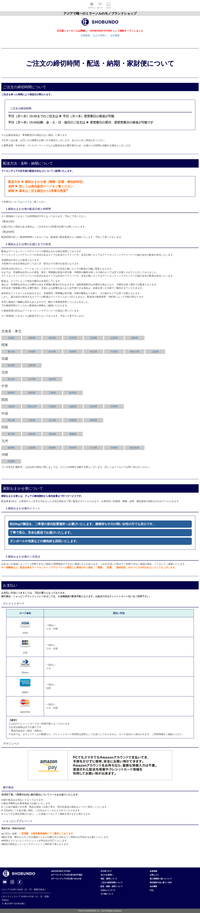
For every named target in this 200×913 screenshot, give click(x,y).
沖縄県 (11, 461)
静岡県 (11, 392)
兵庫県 (114, 406)
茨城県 (31, 351)
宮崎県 (114, 447)
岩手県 (72, 337)
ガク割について (107, 894)
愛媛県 (72, 434)
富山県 (11, 379)
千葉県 (114, 351)
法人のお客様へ (107, 875)
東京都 (11, 351)
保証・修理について (109, 879)
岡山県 (11, 420)
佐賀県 (31, 447)
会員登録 (153, 871)
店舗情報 (85, 35)
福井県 (52, 379)
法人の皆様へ (100, 35)
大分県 (93, 447)
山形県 (114, 337)
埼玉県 (93, 351)
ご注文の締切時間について (112, 882)
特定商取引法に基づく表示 (161, 882)
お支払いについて (108, 890)
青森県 (31, 337)
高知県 (52, 434)
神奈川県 (134, 351)
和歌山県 (32, 406)
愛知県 (31, 392)
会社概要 (115, 35)
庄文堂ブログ (106, 871)
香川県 (11, 434)
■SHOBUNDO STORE (60, 871)
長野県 (31, 365)
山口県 (52, 420)
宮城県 (93, 337)
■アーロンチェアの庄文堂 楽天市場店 (66, 875)
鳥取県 (72, 420)
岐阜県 (72, 392)
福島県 (134, 337)
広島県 (31, 420)
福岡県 (11, 447)
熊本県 (72, 447)
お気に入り (154, 875)
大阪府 (11, 406)
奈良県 (93, 406)
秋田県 (52, 337)
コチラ (26, 201)
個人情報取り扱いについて (161, 879)
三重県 (52, 392)
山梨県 (155, 351)
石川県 (31, 379)
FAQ (152, 890)
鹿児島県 (134, 447)
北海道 (11, 337)
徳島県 (31, 434)
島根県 (93, 420)
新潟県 (11, 365)
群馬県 (72, 351)
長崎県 (52, 447)
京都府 (52, 406)
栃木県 (52, 351)
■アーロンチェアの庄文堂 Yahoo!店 (66, 879)
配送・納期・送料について (112, 886)
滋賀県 (72, 406)
